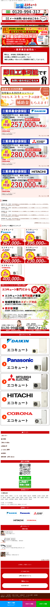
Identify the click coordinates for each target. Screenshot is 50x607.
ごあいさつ (4, 435)
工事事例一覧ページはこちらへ (41, 222)
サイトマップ (26, 596)
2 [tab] (24, 45)
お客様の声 (4, 446)
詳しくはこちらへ (43, 135)
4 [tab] (28, 45)
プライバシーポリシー (17, 596)
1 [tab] (22, 45)
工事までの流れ (5, 442)
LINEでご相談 (43, 604)
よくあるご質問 (5, 449)
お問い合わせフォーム (25, 575)
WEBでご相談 (29, 604)
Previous (3, 36)
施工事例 (3, 439)
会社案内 (3, 453)
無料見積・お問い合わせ (7, 456)
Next (46, 36)
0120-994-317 (25, 585)
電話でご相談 (11, 604)
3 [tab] (26, 45)
